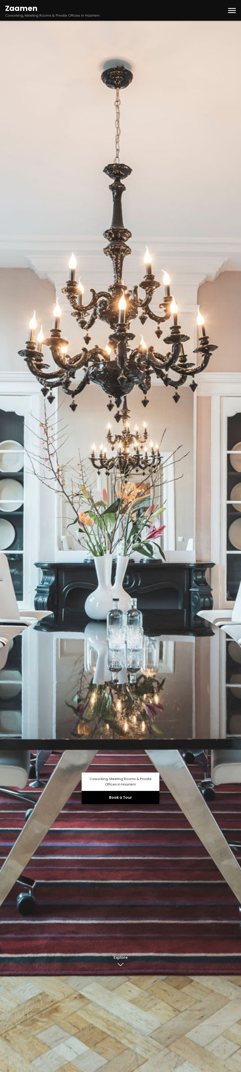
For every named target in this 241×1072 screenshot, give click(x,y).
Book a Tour (120, 797)
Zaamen (21, 8)
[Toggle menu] (232, 10)
